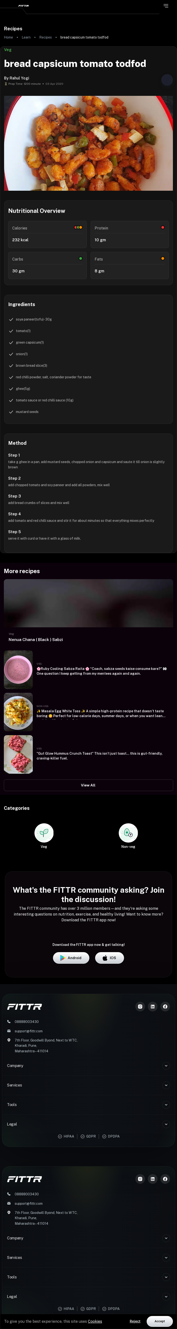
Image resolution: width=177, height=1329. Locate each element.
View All (88, 785)
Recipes (45, 37)
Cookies (95, 1321)
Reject (135, 1321)
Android (71, 1091)
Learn (26, 37)
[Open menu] (166, 6)
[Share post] (167, 80)
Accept (160, 1321)
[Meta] (165, 1140)
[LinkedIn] (152, 1140)
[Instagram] (140, 1140)
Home (8, 37)
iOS (109, 1091)
